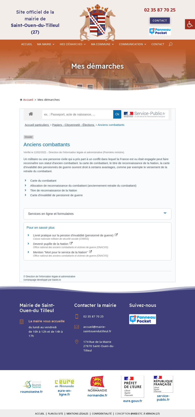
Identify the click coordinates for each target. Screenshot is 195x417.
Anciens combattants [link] (111, 124)
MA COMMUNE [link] (100, 44)
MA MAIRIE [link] (44, 44)
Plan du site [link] (55, 413)
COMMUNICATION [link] (131, 44)
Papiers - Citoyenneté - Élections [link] (73, 124)
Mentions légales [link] (77, 413)
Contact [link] (160, 20)
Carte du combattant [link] (43, 180)
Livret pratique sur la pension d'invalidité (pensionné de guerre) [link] (75, 235)
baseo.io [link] (56, 279)
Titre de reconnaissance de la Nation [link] (53, 190)
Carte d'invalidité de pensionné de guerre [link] (56, 195)
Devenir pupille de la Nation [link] (53, 243)
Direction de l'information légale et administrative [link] (50, 276)
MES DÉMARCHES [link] (71, 44)
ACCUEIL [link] (26, 44)
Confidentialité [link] (102, 413)
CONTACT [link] (157, 44)
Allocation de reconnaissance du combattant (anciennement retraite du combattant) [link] (83, 185)
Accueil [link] (39, 413)
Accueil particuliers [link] (37, 124)
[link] (190, 24)
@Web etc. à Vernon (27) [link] (145, 413)
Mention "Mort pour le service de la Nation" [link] (62, 252)
